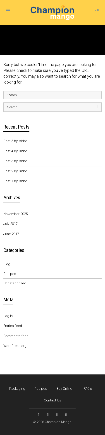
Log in (8, 316)
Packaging (17, 389)
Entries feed (12, 326)
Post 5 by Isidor (15, 141)
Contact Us (52, 400)
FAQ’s (88, 389)
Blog (6, 264)
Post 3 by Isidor (15, 161)
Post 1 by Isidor (15, 181)
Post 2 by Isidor (15, 171)
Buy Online (64, 389)
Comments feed (16, 336)
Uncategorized (14, 283)
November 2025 (15, 214)
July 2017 (10, 224)
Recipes (9, 274)
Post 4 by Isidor (15, 151)
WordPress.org (14, 346)
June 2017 (11, 234)
